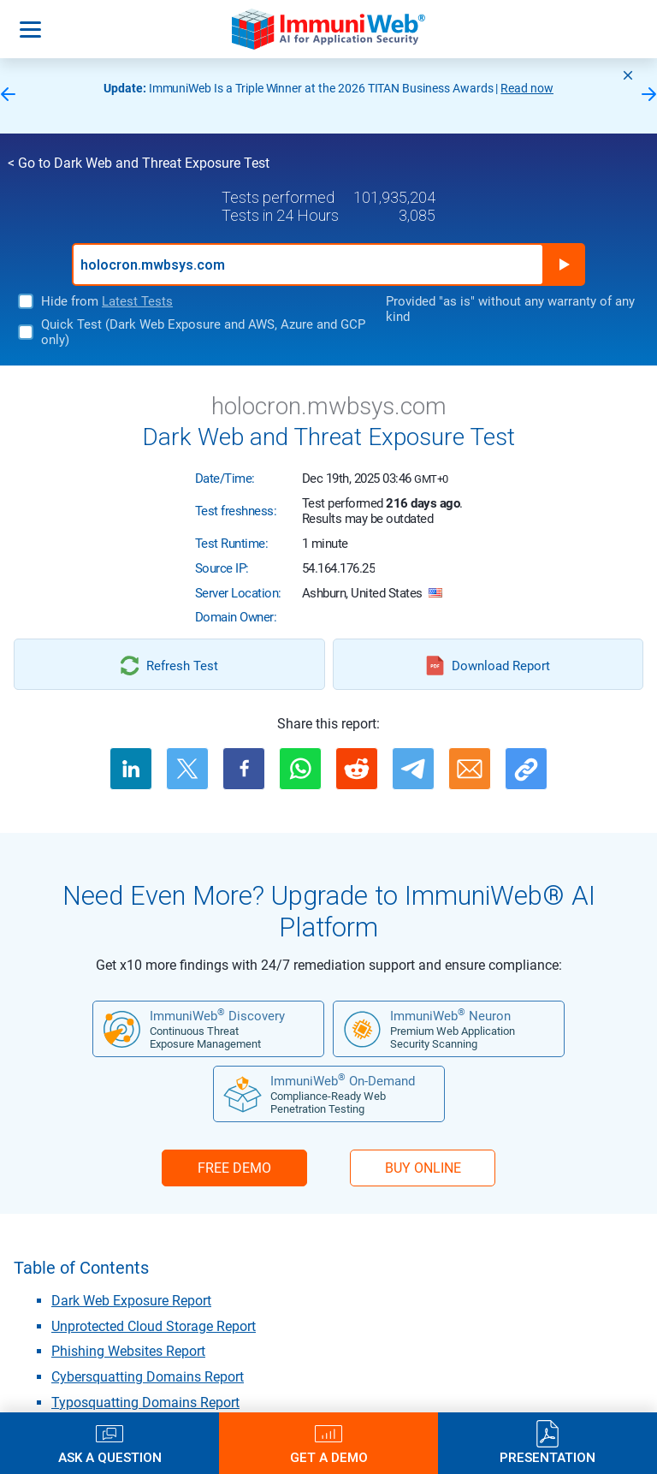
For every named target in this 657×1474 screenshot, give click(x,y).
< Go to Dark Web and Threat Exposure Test (138, 163)
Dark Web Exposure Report (131, 1301)
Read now (526, 88)
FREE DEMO (234, 1168)
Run (563, 264)
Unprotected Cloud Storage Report (153, 1326)
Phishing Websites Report (128, 1351)
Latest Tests (137, 301)
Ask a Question (110, 1457)
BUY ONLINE (423, 1168)
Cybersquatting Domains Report (147, 1377)
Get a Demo (329, 1457)
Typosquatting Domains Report (145, 1402)
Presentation (547, 1457)
